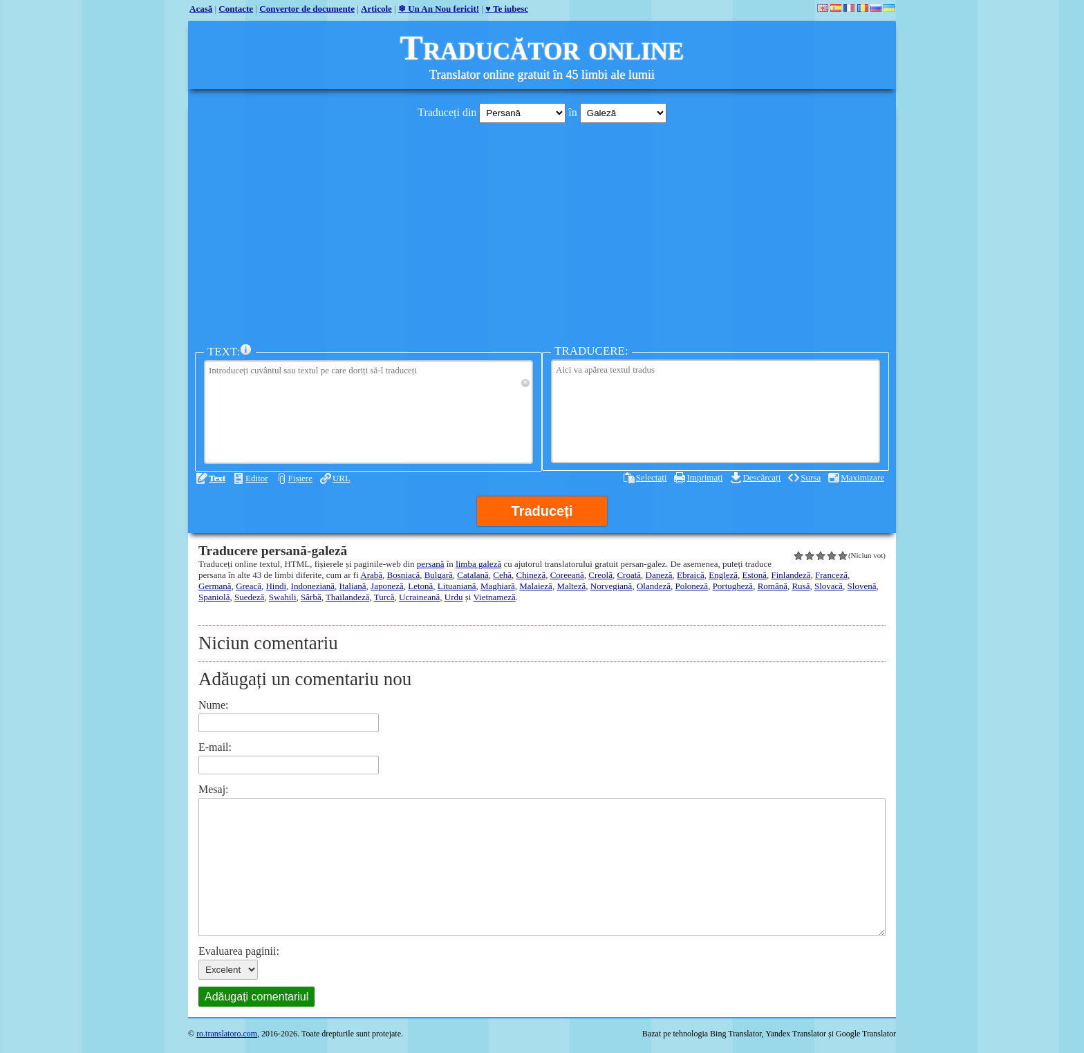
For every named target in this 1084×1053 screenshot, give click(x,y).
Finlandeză (791, 575)
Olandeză (654, 586)
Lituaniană (457, 586)
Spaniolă (214, 597)
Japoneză (387, 586)
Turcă (384, 597)
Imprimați (704, 477)
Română (772, 586)
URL (342, 478)
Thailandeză (348, 597)
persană (431, 564)
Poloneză (691, 586)
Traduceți (542, 511)
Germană (215, 586)
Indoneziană (313, 586)
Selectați (651, 477)
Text (217, 478)
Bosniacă (403, 575)
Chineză (531, 575)
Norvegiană (611, 586)
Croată (629, 575)
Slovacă (828, 586)
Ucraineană (419, 597)
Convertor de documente (307, 8)
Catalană (472, 575)
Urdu (454, 597)
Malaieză (535, 586)
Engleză (723, 575)
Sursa (811, 477)
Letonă (420, 586)
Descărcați (761, 477)
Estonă (754, 575)
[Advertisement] (542, 230)
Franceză (831, 575)
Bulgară (438, 575)
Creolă (600, 575)
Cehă (502, 575)
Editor (256, 478)
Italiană (352, 586)
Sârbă (311, 597)
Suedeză (249, 597)
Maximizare (862, 477)
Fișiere (300, 478)
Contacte (235, 8)
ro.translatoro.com (226, 1033)
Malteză (571, 586)
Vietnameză (494, 597)
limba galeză (478, 564)
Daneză (659, 575)
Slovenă (862, 586)
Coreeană (567, 575)
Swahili (283, 597)
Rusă (801, 586)
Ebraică (690, 575)
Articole (376, 8)
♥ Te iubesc (506, 8)
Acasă (200, 8)
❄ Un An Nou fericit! (438, 8)
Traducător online (542, 47)
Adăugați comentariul (256, 997)
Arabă (371, 575)
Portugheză (733, 586)
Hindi (275, 586)
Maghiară (497, 586)
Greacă (248, 586)
